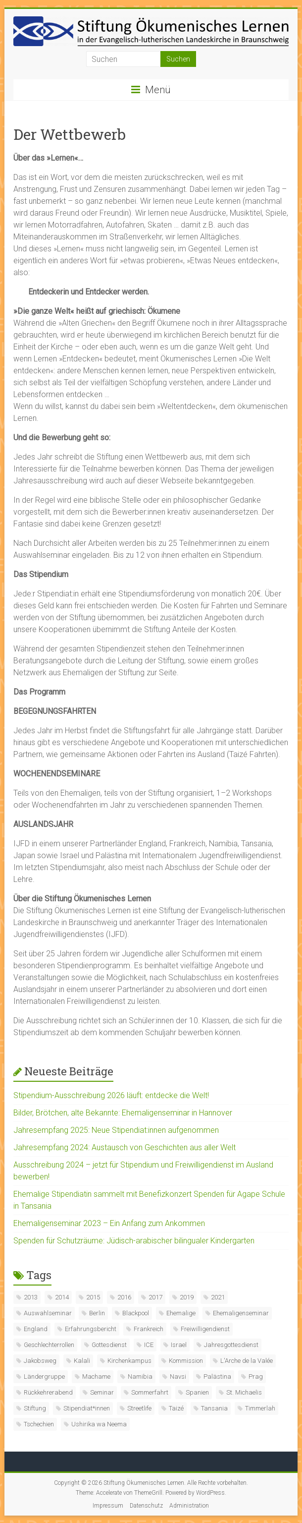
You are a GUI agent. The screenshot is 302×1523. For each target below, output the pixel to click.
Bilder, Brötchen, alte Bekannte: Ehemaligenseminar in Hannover (122, 1112)
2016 (124, 1297)
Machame (96, 1376)
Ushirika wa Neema (99, 1424)
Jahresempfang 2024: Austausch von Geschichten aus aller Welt (124, 1147)
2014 (62, 1297)
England (36, 1329)
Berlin (97, 1313)
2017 (155, 1297)
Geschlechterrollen (49, 1344)
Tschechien (39, 1424)
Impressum (108, 1505)
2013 (31, 1297)
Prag (256, 1376)
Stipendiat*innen (86, 1408)
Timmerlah (260, 1408)
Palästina (217, 1376)
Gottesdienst (109, 1344)
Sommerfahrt (149, 1392)
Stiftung (35, 1408)
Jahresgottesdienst (231, 1344)
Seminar (102, 1392)
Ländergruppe (44, 1376)
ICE (148, 1344)
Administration (189, 1505)
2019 (187, 1297)
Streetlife (139, 1408)
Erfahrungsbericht (90, 1329)
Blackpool (135, 1313)
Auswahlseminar (48, 1313)
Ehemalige (181, 1313)
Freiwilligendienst (205, 1329)
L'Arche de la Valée (246, 1360)
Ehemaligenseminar (241, 1313)
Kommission (186, 1360)
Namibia (140, 1376)
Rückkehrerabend (48, 1392)
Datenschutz (146, 1505)
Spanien (197, 1392)
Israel (179, 1344)
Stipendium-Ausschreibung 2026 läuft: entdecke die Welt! (111, 1095)
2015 (93, 1297)
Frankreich (148, 1329)
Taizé (176, 1408)
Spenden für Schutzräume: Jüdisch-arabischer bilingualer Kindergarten (133, 1240)
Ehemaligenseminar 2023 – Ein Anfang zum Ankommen (109, 1223)
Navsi (178, 1376)
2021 (218, 1297)
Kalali (82, 1360)
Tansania (214, 1408)
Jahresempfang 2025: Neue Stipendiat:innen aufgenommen (116, 1130)
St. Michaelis (244, 1392)
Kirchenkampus (129, 1360)
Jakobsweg (40, 1360)
